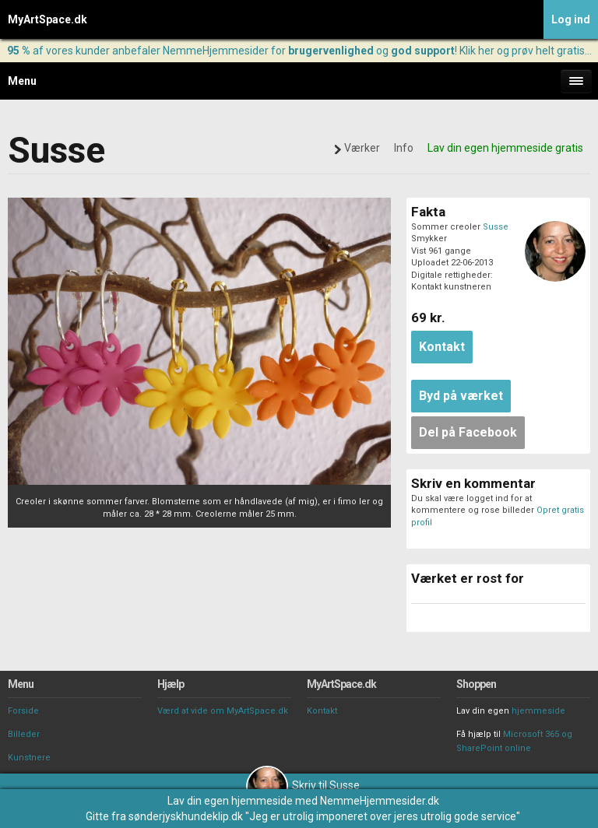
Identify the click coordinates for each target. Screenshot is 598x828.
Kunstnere (29, 758)
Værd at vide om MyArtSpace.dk (222, 711)
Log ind (570, 19)
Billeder (24, 734)
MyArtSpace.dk (47, 19)
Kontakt (322, 711)
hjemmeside (538, 711)
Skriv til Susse (303, 785)
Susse (495, 227)
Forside (23, 711)
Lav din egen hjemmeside (230, 801)
